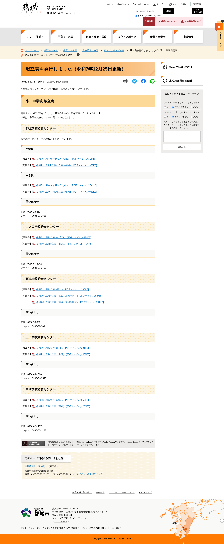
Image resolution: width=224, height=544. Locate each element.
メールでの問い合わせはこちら (88, 474)
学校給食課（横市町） (35, 466)
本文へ (110, 4)
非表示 (222, 21)
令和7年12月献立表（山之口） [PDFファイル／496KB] (64, 244)
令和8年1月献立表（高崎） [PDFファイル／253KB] (62, 400)
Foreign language (141, 4)
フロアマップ (60, 521)
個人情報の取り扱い (82, 492)
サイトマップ (145, 492)
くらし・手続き (35, 36)
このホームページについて (122, 492)
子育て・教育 (65, 36)
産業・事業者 (157, 36)
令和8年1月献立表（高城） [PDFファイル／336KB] (62, 289)
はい (168, 107)
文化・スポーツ (127, 36)
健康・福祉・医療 (96, 36)
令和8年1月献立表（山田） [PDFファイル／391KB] (62, 348)
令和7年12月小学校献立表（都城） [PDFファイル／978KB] (66, 165)
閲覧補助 (197, 4)
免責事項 (100, 492)
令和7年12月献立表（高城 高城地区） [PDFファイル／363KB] (68, 296)
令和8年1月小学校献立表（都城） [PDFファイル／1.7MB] (65, 159)
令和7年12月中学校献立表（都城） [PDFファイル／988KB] (66, 192)
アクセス (101, 511)
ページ (150, 15)
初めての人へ (123, 4)
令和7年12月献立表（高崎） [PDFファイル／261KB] (63, 406)
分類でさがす (51, 50)
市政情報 (188, 36)
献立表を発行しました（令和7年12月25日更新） (50, 55)
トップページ (32, 50)
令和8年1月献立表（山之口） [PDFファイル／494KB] (63, 237)
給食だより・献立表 (114, 50)
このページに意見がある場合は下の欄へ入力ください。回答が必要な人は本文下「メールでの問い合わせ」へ (181, 125)
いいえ (196, 107)
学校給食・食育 (90, 50)
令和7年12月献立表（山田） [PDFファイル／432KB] (63, 354)
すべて (141, 15)
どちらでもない (182, 107)
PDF (159, 15)
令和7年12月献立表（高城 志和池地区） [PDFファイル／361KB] (70, 302)
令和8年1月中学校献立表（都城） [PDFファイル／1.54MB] (66, 185)
